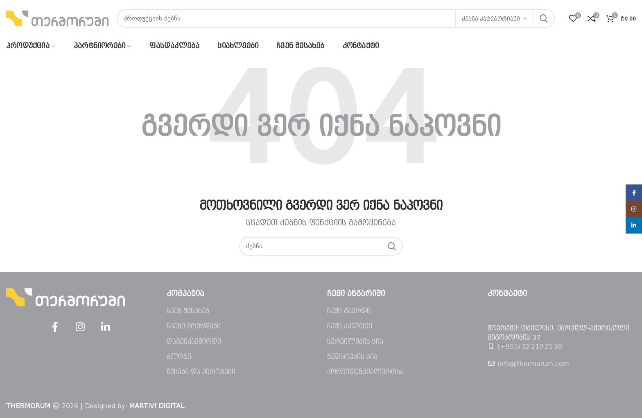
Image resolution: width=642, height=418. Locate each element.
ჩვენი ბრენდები (194, 326)
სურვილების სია (355, 342)
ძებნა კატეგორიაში (491, 19)
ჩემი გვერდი (349, 311)
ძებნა (543, 18)
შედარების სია (352, 357)
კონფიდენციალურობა (365, 372)
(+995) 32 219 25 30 (529, 347)
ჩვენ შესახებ (188, 311)
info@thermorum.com (533, 364)
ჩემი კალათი (349, 326)
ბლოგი (179, 357)
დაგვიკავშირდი (194, 342)
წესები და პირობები (201, 372)
